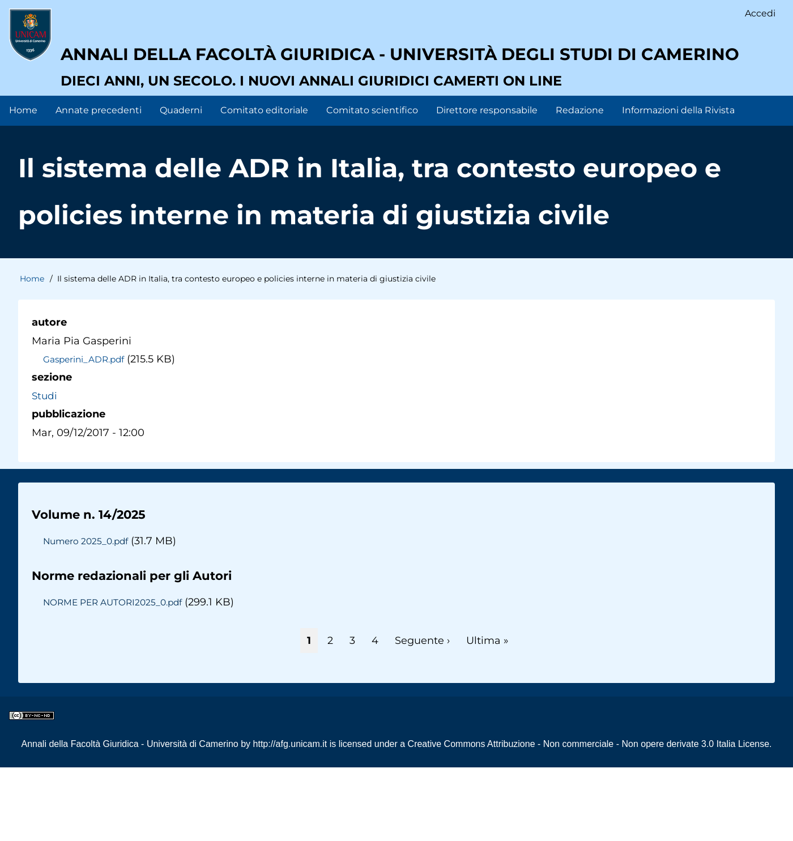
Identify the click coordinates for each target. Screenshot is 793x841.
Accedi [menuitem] (759, 14)
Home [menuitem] (23, 183)
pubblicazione (68, 487)
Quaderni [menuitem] (181, 183)
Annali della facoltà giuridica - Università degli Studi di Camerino (370, 110)
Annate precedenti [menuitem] (99, 183)
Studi (45, 469)
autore (49, 396)
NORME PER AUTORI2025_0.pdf (116, 675)
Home (32, 352)
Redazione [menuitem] (580, 183)
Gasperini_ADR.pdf (86, 432)
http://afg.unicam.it (290, 817)
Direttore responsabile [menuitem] (487, 183)
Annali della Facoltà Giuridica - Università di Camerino (129, 817)
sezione (52, 451)
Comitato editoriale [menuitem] (264, 183)
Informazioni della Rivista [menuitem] (678, 183)
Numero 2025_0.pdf (88, 614)
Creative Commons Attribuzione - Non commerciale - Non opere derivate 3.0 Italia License (589, 817)
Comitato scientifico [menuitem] (372, 183)
